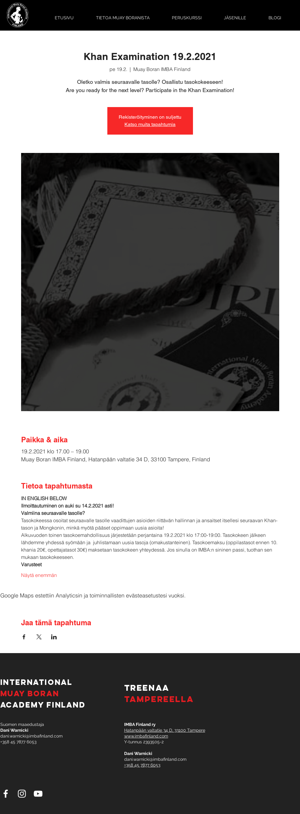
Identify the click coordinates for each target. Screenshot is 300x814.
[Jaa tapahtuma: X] (39, 636)
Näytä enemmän (39, 575)
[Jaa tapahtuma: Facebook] (24, 636)
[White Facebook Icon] (5, 793)
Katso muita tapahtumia (150, 124)
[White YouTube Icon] (38, 793)
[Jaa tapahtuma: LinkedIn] (54, 636)
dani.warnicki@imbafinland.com (31, 736)
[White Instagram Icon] (22, 793)
